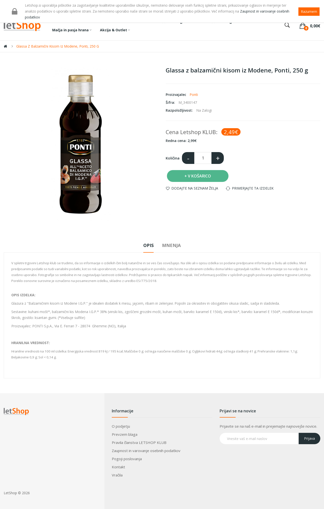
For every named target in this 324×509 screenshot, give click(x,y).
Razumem (309, 11)
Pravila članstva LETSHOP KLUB (139, 442)
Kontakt (118, 466)
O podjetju (121, 426)
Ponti (194, 94)
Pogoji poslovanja (127, 458)
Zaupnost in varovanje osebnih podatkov (146, 450)
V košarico (199, 176)
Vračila (117, 475)
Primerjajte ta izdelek (253, 188)
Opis (148, 245)
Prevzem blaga (124, 434)
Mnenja (171, 245)
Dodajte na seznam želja (194, 188)
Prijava (309, 438)
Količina (172, 158)
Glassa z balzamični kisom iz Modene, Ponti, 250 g (57, 46)
